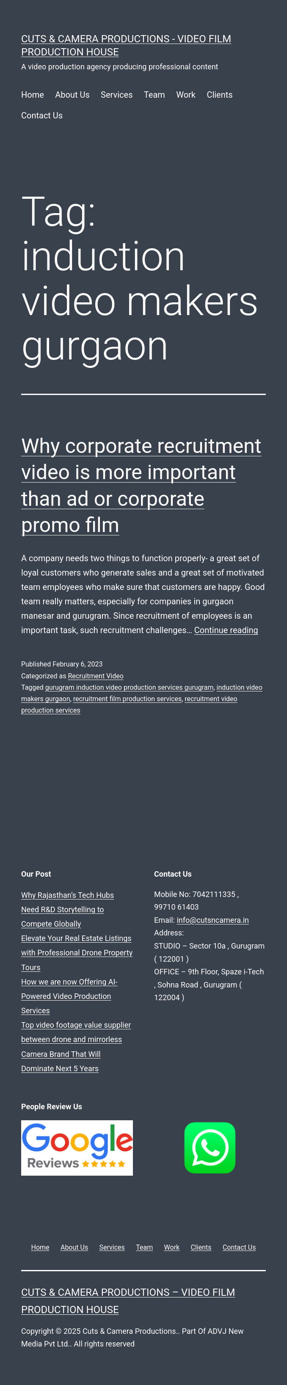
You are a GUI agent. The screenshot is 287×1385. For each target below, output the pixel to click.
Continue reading (226, 630)
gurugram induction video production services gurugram (129, 687)
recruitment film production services (127, 699)
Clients (219, 95)
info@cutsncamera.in (213, 920)
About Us (72, 95)
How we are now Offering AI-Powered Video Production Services (69, 996)
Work (186, 95)
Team (154, 95)
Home (32, 95)
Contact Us (42, 115)
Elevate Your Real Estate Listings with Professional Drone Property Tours (76, 952)
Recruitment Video (95, 676)
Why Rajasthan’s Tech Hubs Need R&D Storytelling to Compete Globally (67, 909)
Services (116, 95)
